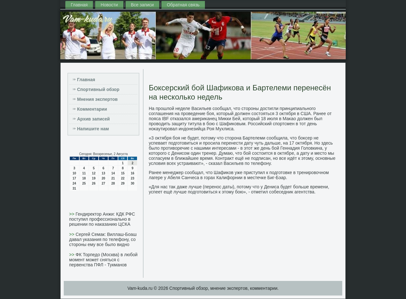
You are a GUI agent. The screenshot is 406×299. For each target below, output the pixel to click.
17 (74, 178)
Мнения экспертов (97, 99)
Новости (109, 4)
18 (84, 178)
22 (123, 178)
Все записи (142, 4)
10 (74, 173)
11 (84, 173)
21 (113, 178)
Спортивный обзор (98, 89)
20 (103, 178)
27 (103, 183)
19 (93, 178)
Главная (79, 4)
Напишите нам (93, 128)
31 (74, 188)
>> (72, 214)
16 (132, 173)
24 (74, 183)
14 (113, 173)
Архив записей (93, 118)
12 (93, 173)
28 (113, 183)
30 (132, 183)
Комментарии (92, 109)
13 (103, 173)
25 (84, 183)
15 (123, 173)
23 (132, 178)
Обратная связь (183, 4)
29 (123, 183)
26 (93, 183)
